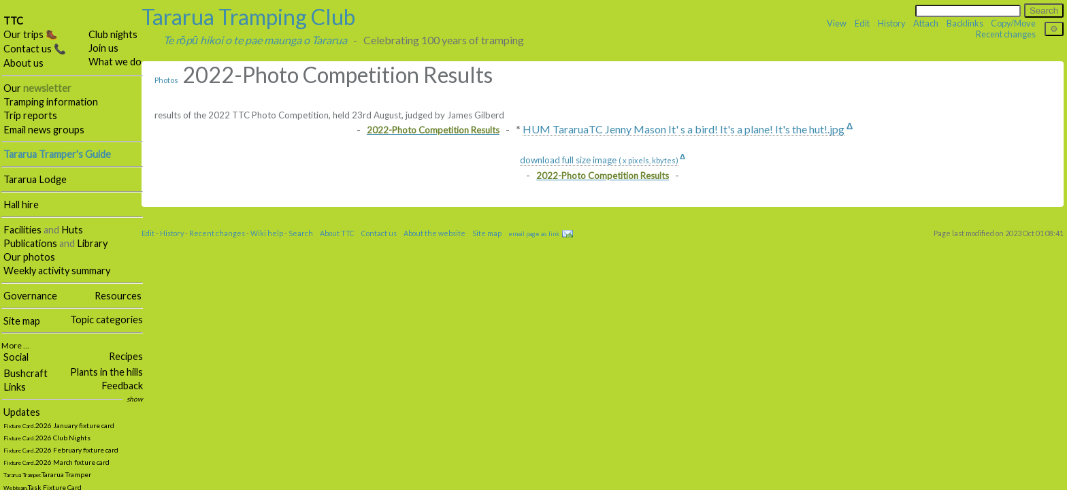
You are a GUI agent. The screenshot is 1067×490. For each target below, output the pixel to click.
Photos (166, 80)
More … (15, 345)
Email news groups (43, 129)
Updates (21, 412)
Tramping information (50, 102)
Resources (118, 295)
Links (14, 387)
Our (37, 88)
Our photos (29, 257)
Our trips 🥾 (30, 34)
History (892, 23)
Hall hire (21, 204)
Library (92, 243)
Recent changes (1006, 34)
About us (23, 63)
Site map (21, 321)
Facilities (22, 229)
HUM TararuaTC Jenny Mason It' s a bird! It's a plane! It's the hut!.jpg (683, 128)
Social (16, 357)
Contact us (379, 233)
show (135, 399)
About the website (434, 233)
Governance (30, 295)
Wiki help (266, 233)
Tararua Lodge (35, 179)
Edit (862, 23)
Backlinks (965, 23)
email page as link (533, 234)
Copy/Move (1013, 23)
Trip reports (30, 115)
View (837, 23)
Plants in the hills (106, 372)
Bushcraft (25, 373)
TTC (13, 21)
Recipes (126, 356)
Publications (30, 243)
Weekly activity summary (56, 270)
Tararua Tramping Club (248, 16)
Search (301, 233)
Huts (72, 229)
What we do (115, 61)
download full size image (599, 159)
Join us (103, 48)
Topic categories (106, 319)
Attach (925, 23)
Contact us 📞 (34, 48)
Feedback (122, 385)
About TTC (337, 233)
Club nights (112, 34)
